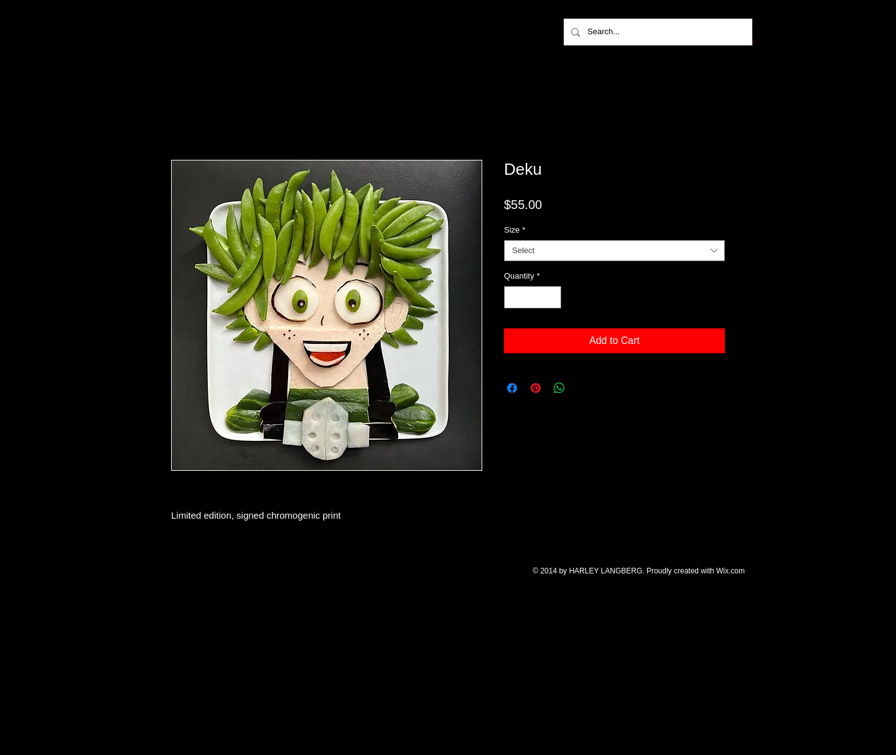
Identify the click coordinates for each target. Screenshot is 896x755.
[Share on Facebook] (512, 388)
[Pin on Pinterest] (535, 388)
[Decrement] (513, 297)
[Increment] (552, 297)
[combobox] (614, 250)
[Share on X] (583, 388)
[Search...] (656, 32)
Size (514, 229)
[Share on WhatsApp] (559, 388)
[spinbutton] (533, 297)
